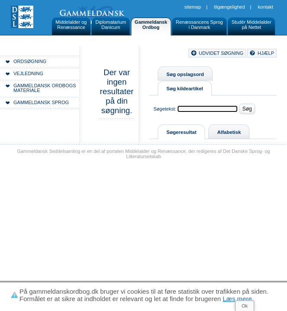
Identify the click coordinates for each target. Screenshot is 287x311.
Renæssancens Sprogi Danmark (199, 24)
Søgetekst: (164, 108)
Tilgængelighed (229, 7)
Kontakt (265, 7)
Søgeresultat (181, 132)
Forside (124, 54)
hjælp (266, 53)
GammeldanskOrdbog (151, 24)
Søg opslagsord (185, 74)
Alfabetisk (229, 132)
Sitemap (193, 7)
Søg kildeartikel (184, 88)
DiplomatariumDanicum (111, 24)
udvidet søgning (221, 53)
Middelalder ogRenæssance (71, 24)
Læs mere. (238, 298)
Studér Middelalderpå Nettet (251, 24)
